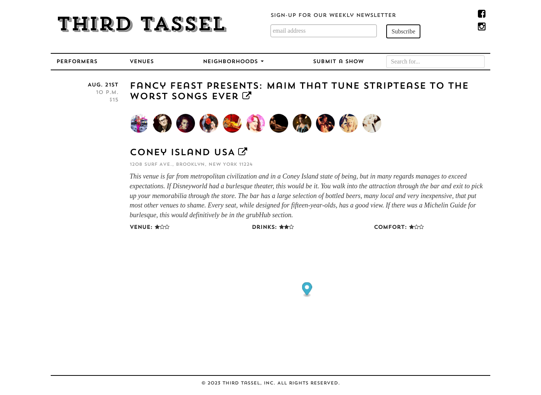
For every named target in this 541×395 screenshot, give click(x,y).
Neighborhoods (233, 62)
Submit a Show (338, 62)
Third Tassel (141, 25)
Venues (142, 62)
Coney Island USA (182, 152)
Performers (76, 62)
